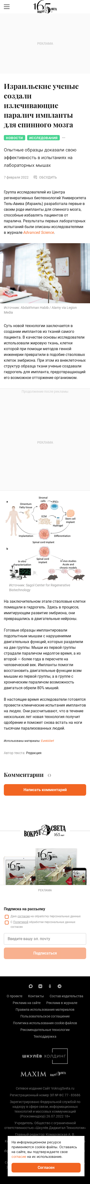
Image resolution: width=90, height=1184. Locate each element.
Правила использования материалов (45, 1009)
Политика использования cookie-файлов (45, 1023)
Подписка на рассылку (24, 909)
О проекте (14, 996)
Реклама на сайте (27, 1003)
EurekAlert (47, 741)
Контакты (36, 996)
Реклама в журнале (61, 1003)
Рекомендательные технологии (45, 1030)
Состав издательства (66, 996)
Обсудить (45, 177)
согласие (24, 916)
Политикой (20, 922)
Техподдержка (45, 1036)
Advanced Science (38, 232)
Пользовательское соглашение (45, 1016)
